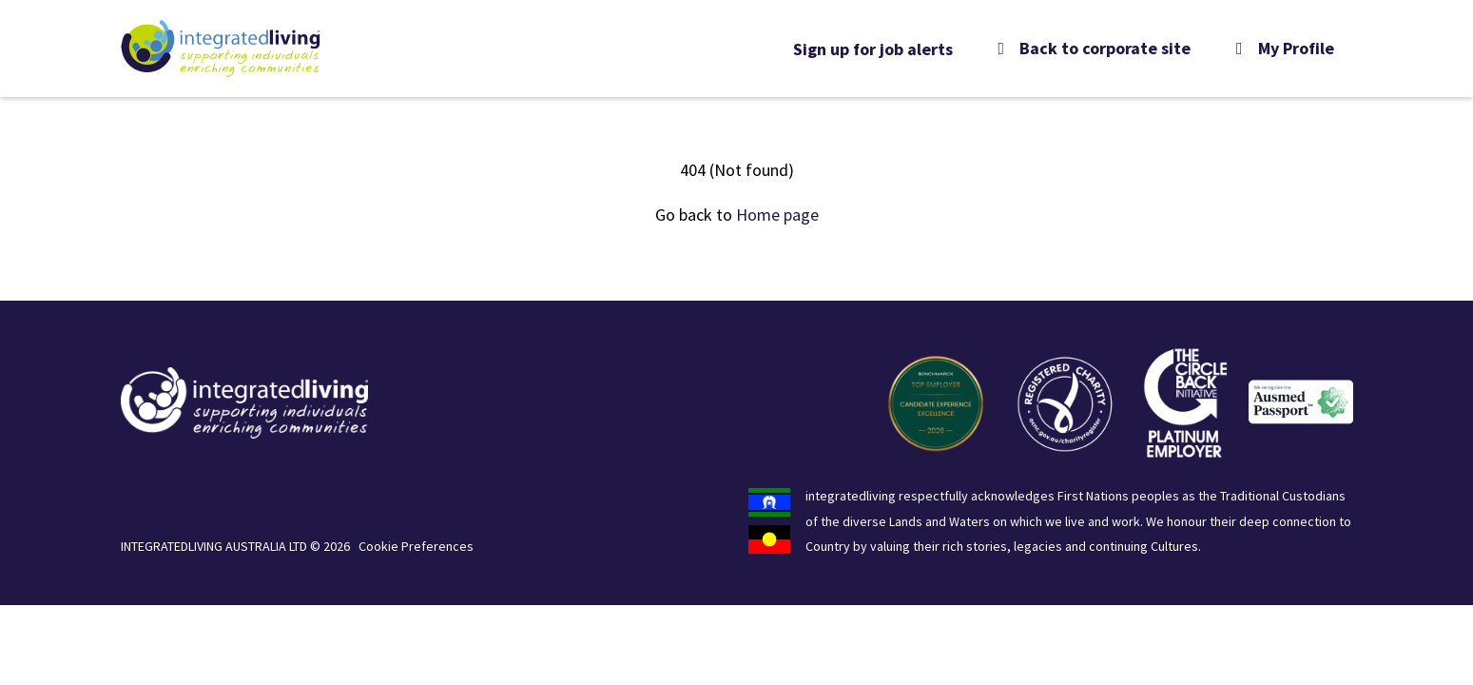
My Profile (1281, 48)
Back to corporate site (1091, 48)
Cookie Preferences (416, 546)
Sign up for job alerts (873, 49)
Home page (777, 214)
